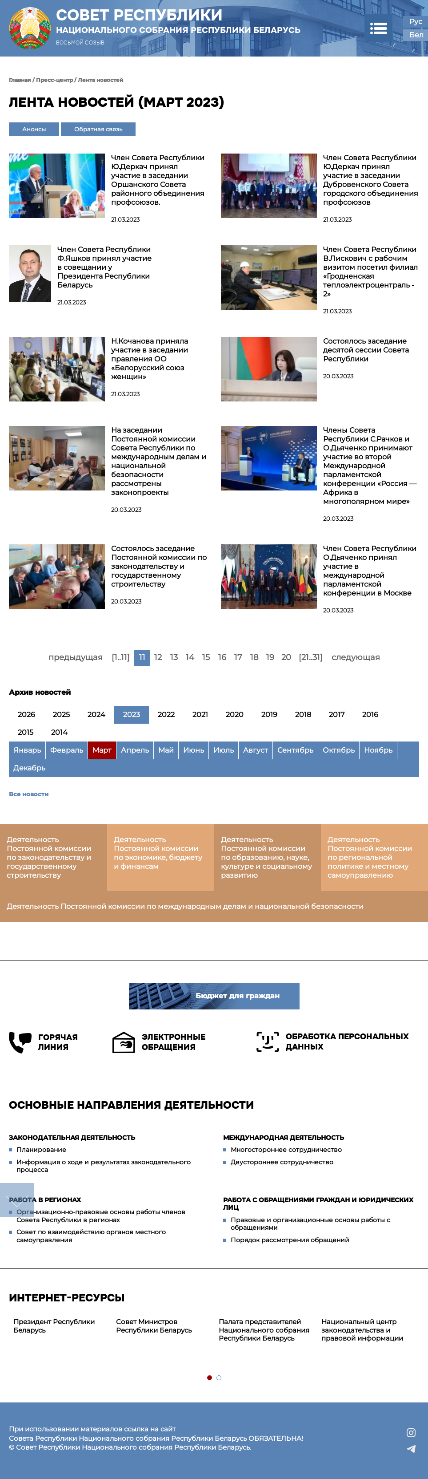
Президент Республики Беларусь (54, 1325)
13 (174, 657)
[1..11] (121, 657)
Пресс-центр (54, 80)
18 (254, 657)
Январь (27, 750)
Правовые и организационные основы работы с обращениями (310, 1224)
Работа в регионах (45, 1200)
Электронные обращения (158, 1042)
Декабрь (29, 768)
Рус (415, 21)
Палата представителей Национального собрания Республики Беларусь (264, 1330)
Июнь (193, 750)
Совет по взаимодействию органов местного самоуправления (91, 1236)
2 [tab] (219, 1378)
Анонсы (34, 129)
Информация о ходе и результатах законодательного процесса (103, 1166)
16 (222, 657)
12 (158, 657)
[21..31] (311, 657)
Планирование (41, 1150)
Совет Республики (178, 21)
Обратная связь (98, 129)
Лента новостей (101, 80)
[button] (378, 28)
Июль (223, 750)
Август (255, 750)
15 (206, 657)
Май (166, 750)
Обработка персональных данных (332, 1042)
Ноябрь (378, 750)
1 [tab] (210, 1378)
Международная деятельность (283, 1138)
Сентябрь (295, 750)
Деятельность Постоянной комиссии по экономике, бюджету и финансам (158, 853)
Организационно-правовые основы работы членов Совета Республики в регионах (100, 1216)
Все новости (28, 794)
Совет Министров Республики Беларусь (154, 1325)
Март (102, 750)
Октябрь (339, 750)
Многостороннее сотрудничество (286, 1150)
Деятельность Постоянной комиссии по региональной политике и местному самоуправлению (370, 857)
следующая (356, 657)
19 (270, 657)
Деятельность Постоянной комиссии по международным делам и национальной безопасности (185, 906)
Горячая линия (43, 1043)
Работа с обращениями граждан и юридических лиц (318, 1204)
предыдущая (75, 657)
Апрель (135, 750)
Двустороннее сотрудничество (282, 1162)
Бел (416, 35)
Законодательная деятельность (72, 1138)
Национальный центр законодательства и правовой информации (362, 1330)
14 (190, 657)
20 (286, 657)
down (17, 1200)
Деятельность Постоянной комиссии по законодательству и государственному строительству (49, 857)
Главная (20, 80)
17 (238, 657)
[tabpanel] (60, 1326)
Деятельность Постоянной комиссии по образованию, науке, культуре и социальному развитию (266, 857)
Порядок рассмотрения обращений (290, 1240)
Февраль (66, 750)
